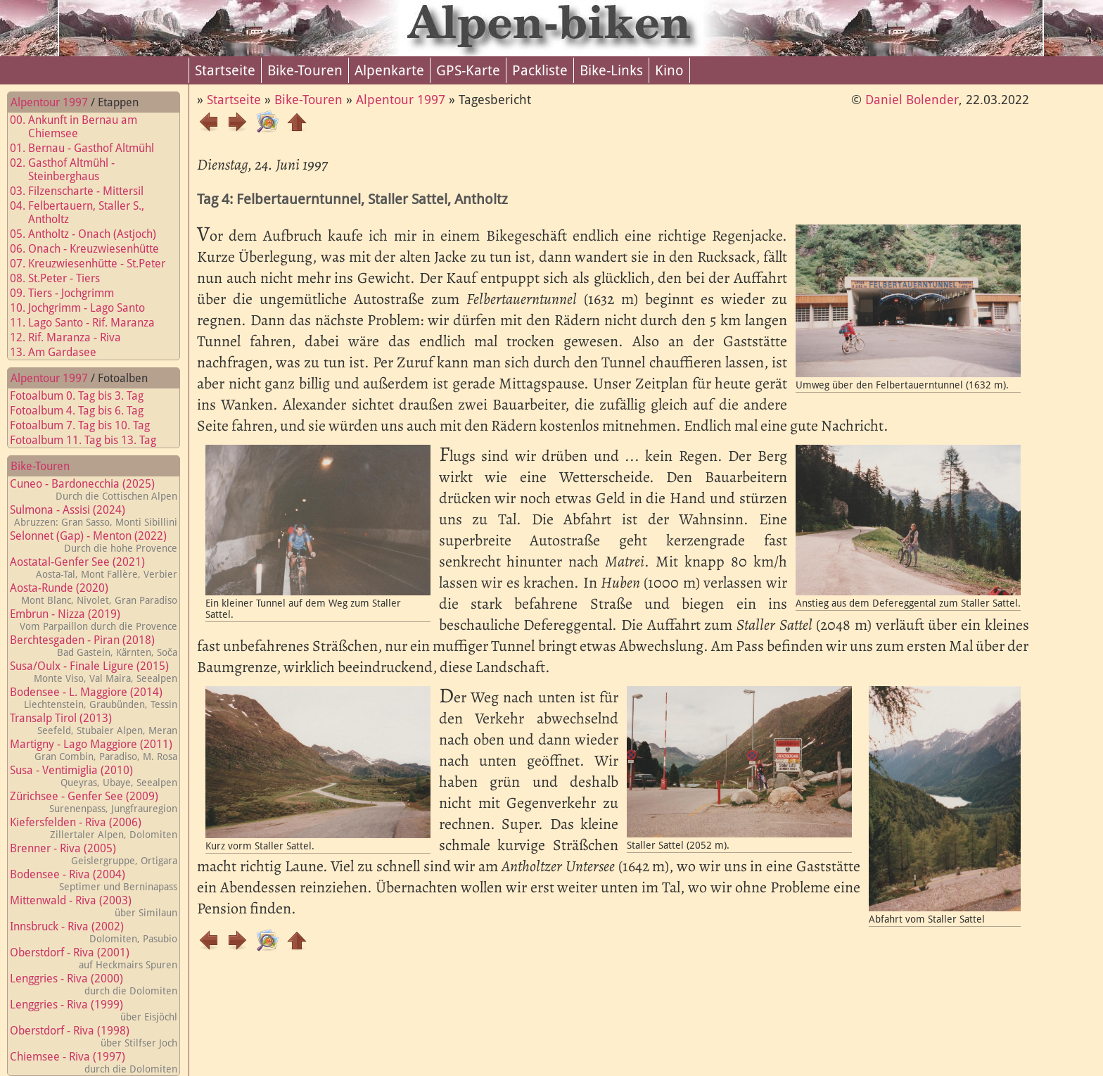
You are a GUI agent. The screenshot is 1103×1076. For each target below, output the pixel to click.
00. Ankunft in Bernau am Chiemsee (82, 126)
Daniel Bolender (912, 99)
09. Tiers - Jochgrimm (70, 293)
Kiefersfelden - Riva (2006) (93, 828)
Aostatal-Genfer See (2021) (93, 567)
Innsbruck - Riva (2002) (93, 932)
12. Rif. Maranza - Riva (74, 337)
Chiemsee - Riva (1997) (93, 1062)
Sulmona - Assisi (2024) (93, 515)
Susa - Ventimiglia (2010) (93, 776)
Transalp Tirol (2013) (93, 723)
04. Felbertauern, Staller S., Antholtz (85, 212)
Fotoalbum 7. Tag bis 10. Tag (88, 425)
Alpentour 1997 (49, 102)
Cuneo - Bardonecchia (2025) (93, 489)
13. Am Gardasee (61, 352)
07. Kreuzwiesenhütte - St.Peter (96, 263)
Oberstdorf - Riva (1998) (93, 1036)
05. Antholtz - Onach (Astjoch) (91, 234)
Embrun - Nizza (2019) (93, 619)
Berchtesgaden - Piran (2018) (93, 645)
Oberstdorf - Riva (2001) (93, 958)
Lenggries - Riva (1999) (93, 1010)
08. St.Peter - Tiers (63, 278)
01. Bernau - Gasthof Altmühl (90, 148)
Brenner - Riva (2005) (93, 854)
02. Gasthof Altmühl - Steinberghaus (71, 169)
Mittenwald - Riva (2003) (93, 906)
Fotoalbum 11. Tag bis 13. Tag (91, 440)
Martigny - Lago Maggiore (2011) (93, 750)
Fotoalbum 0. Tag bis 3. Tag (85, 396)
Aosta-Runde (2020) (93, 593)
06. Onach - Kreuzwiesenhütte (93, 248)
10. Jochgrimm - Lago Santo (86, 308)
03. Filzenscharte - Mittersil (85, 191)
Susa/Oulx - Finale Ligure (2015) (93, 671)
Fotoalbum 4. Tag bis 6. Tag (85, 410)
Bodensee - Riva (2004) (93, 880)
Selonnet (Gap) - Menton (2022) (93, 541)
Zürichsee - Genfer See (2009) (93, 802)
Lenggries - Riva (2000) (93, 984)
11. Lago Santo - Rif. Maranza (91, 322)
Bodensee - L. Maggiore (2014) (93, 697)
